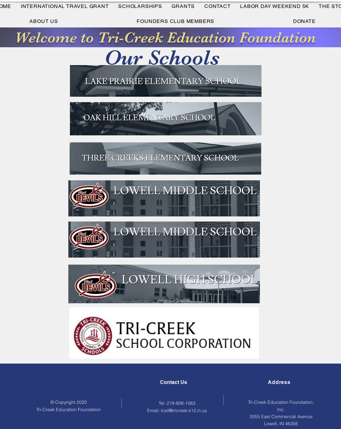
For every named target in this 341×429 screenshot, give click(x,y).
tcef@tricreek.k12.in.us (184, 410)
